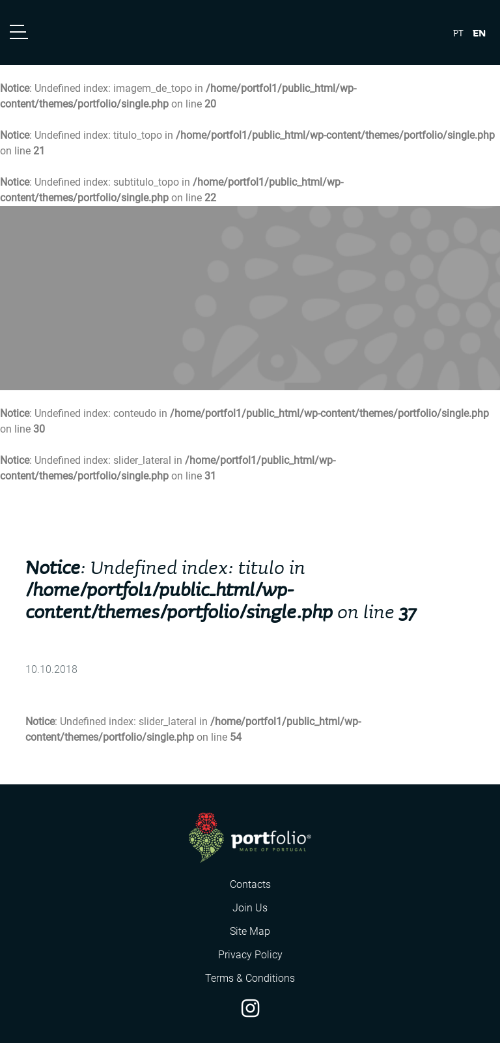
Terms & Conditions (250, 978)
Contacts (250, 884)
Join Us (250, 908)
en (479, 32)
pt (458, 33)
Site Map (250, 931)
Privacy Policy (250, 955)
